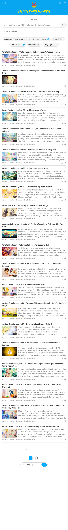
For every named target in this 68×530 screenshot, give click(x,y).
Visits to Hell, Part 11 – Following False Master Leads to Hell (25, 245)
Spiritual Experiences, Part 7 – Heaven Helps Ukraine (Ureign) (27, 324)
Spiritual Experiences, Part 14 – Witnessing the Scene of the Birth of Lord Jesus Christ (33, 71)
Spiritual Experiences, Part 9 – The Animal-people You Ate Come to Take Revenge (31, 264)
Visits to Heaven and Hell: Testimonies (22, 65)
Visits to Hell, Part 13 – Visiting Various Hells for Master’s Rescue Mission (31, 52)
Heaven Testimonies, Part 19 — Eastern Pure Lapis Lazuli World (27, 187)
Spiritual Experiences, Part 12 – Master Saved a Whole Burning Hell (29, 149)
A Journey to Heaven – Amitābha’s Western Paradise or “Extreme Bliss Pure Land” (32, 225)
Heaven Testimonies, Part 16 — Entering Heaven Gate (23, 284)
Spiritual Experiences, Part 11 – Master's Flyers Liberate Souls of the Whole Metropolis (31, 130)
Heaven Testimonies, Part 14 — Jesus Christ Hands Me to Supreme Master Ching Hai (32, 385)
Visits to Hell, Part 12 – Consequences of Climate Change (25, 205)
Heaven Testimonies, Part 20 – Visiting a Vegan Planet (24, 110)
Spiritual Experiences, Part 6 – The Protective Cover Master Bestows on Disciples (31, 343)
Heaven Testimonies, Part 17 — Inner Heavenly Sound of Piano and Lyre (30, 426)
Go (44, 465)
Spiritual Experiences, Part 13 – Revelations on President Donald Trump (30, 91)
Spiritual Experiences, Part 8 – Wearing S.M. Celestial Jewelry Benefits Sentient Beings (34, 304)
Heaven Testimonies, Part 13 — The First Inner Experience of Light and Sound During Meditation (32, 364)
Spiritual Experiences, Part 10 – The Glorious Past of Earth (25, 168)
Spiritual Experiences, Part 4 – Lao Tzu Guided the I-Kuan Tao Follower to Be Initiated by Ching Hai (33, 406)
